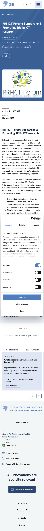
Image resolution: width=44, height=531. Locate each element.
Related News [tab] (12, 350)
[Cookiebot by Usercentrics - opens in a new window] (31, 218)
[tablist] (22, 374)
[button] (38, 396)
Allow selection (22, 304)
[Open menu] (38, 4)
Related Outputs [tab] (32, 350)
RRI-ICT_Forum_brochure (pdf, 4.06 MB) (22, 336)
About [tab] (36, 225)
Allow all (22, 297)
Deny (22, 311)
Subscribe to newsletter (22, 489)
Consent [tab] (7, 225)
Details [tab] (22, 225)
